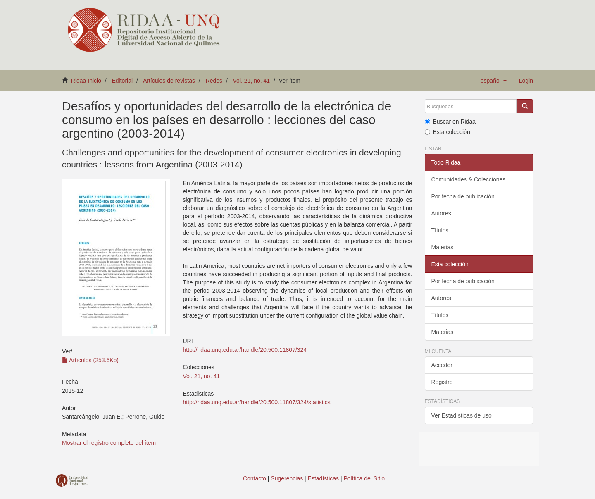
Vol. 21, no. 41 (251, 80)
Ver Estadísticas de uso (461, 415)
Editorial (122, 80)
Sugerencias (287, 478)
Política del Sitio (364, 478)
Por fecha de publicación (463, 196)
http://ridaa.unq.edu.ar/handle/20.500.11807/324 (245, 349)
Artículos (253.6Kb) (90, 360)
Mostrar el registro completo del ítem (109, 442)
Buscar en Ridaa (450, 121)
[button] (493, 80)
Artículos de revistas (169, 80)
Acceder (441, 365)
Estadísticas (323, 478)
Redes (214, 80)
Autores (441, 213)
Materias (442, 247)
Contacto (254, 478)
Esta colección (447, 132)
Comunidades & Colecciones (468, 179)
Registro (442, 382)
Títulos (440, 230)
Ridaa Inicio (86, 80)
